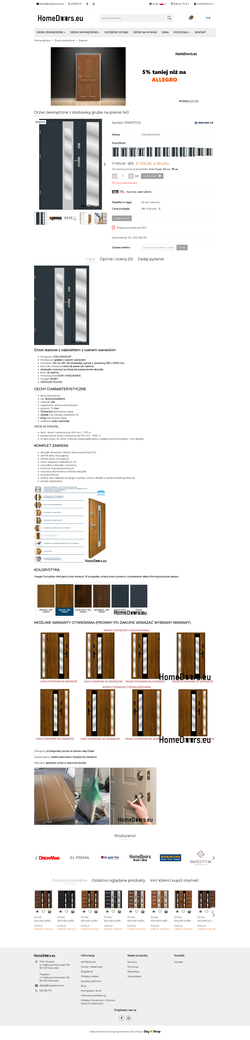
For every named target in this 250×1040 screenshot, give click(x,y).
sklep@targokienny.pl (51, 985)
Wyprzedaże (134, 976)
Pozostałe (181, 32)
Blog (83, 986)
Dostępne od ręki (116, 32)
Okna (165, 32)
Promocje (132, 966)
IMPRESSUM (88, 962)
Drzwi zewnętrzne (51, 32)
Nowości (132, 962)
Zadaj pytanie (121, 218)
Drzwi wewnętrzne (85, 32)
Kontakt (200, 32)
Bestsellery (133, 971)
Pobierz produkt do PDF (129, 227)
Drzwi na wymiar (145, 32)
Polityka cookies (90, 976)
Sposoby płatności (91, 981)
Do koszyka (152, 176)
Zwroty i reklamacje (92, 966)
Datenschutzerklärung (93, 995)
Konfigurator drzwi (91, 990)
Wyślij (182, 247)
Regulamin (87, 971)
